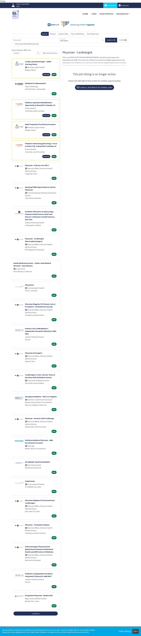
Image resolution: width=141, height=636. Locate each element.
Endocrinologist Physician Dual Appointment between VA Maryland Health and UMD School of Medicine (39, 549)
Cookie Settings (124, 631)
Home (85, 14)
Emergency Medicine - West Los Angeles (41, 396)
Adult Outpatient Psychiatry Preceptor (40, 124)
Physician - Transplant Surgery (37, 525)
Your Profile (107, 14)
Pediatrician (30, 481)
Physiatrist (29, 285)
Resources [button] (122, 14)
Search (44, 34)
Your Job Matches (77, 34)
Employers (124, 5)
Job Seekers (110, 5)
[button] (122, 40)
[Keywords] (36, 40)
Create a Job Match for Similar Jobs (94, 87)
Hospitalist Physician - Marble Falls (39, 595)
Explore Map (63, 34)
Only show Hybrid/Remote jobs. (27, 44)
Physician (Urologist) (33, 353)
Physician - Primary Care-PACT (37, 165)
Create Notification (50, 53)
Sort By (16, 53)
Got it (136, 631)
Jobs (93, 14)
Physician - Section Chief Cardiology (39, 418)
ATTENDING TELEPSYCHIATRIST (37, 462)
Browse (53, 34)
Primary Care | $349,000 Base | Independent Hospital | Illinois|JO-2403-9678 (41, 331)
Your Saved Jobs (93, 34)
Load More (36, 613)
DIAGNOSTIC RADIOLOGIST (35, 83)
